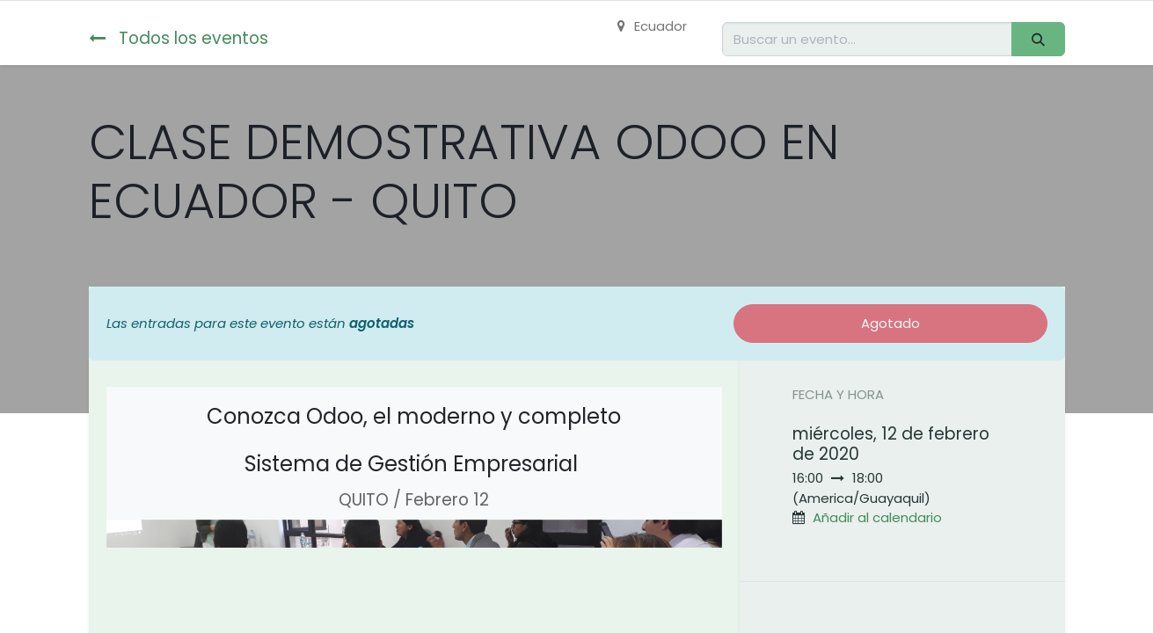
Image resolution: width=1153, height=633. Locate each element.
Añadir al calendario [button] (877, 517)
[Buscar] (1037, 39)
